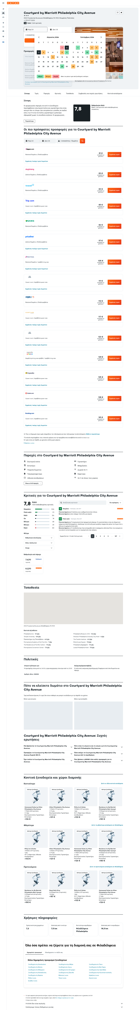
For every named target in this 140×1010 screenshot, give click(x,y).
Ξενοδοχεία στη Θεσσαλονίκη (37, 972)
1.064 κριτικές (37, 23)
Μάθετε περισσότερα (93, 434)
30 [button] (67, 66)
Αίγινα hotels (93, 978)
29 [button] (62, 66)
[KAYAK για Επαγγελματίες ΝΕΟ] (3, 31)
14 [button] (57, 57)
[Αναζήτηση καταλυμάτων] (3, 13)
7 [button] (57, 52)
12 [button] (48, 57)
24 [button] (39, 66)
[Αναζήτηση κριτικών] (84, 502)
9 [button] (66, 52)
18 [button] (43, 62)
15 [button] (62, 57)
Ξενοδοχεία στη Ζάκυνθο (66, 972)
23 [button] (67, 62)
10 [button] (39, 57)
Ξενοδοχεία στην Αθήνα (66, 964)
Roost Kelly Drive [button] (54, 890)
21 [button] (57, 62)
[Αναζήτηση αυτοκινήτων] (3, 17)
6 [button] (52, 52)
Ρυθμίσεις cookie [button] (29, 443)
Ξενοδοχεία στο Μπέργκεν (36, 970)
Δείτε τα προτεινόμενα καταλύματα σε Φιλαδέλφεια (106, 867)
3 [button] (38, 52)
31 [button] (39, 71)
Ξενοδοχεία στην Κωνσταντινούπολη (100, 972)
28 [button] (57, 66)
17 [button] (38, 62)
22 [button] (62, 62)
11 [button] (43, 57)
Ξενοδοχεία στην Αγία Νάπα (97, 970)
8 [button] (62, 52)
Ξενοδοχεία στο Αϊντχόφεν (67, 970)
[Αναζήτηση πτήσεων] (3, 9)
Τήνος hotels (62, 978)
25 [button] (43, 66)
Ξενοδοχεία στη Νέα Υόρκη (97, 967)
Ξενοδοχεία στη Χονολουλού (37, 964)
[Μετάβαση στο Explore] (3, 23)
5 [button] (48, 52)
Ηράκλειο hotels (94, 975)
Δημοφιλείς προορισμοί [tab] (34, 952)
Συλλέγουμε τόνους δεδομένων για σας (74, 1007)
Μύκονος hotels (63, 975)
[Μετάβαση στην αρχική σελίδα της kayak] (13, 3)
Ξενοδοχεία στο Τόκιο (95, 964)
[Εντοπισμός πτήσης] (3, 27)
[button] (3, 3)
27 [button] (53, 66)
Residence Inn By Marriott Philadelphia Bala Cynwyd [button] (107, 808)
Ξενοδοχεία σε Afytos (65, 967)
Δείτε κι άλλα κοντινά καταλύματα (112, 783)
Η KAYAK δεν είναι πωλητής (74, 1003)
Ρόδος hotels (32, 978)
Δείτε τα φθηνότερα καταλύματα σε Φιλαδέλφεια (107, 825)
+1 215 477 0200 (29, 20)
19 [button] (48, 62)
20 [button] (53, 62)
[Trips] (3, 36)
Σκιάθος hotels (32, 981)
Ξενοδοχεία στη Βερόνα (35, 975)
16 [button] (67, 57)
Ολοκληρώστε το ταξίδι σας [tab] (54, 952)
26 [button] (48, 66)
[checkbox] (33, 561)
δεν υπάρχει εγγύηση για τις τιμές (65, 998)
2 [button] (66, 48)
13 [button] (53, 57)
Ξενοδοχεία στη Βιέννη (35, 967)
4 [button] (43, 52)
